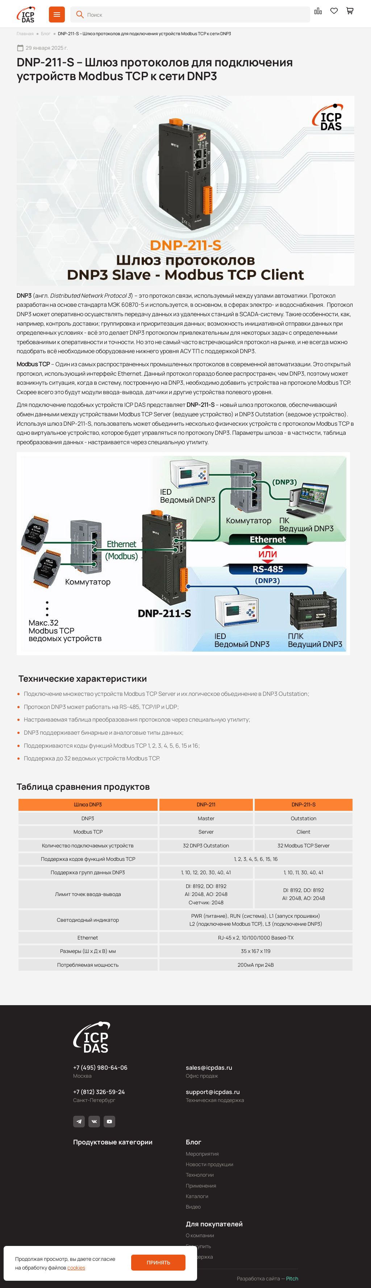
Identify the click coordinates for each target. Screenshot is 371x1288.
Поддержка (199, 1256)
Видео (193, 1206)
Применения (201, 1185)
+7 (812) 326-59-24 (99, 1092)
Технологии (200, 1174)
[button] (57, 14)
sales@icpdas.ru (209, 1068)
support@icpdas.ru (213, 1092)
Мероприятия (202, 1153)
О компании (200, 1235)
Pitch (291, 1278)
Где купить (198, 1246)
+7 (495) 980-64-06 (100, 1068)
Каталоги (197, 1196)
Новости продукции (209, 1164)
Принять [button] (158, 1262)
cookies (76, 1267)
